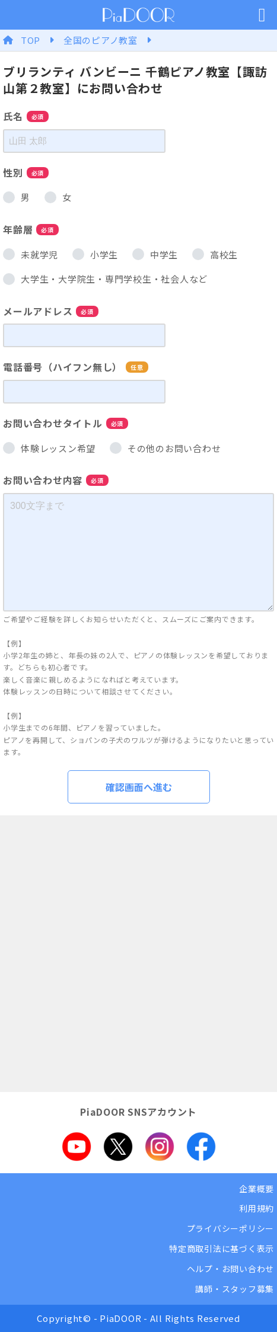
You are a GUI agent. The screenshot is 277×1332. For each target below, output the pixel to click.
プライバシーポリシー (231, 1228)
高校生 (224, 254)
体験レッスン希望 (58, 448)
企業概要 (256, 1189)
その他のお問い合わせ (174, 448)
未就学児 (39, 254)
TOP (30, 40)
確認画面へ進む (139, 787)
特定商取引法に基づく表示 (221, 1248)
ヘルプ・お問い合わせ (231, 1269)
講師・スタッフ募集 (234, 1289)
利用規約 (256, 1208)
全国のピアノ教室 (100, 40)
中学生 (164, 254)
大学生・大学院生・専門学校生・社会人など (114, 279)
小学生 (104, 254)
